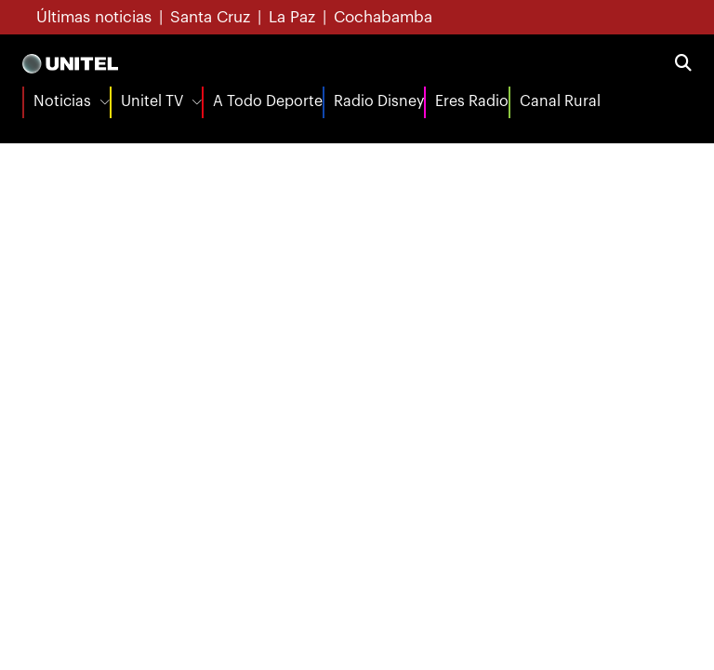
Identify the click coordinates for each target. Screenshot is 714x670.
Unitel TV (152, 101)
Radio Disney (379, 101)
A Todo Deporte (268, 101)
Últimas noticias (94, 17)
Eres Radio (472, 101)
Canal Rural (560, 101)
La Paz (292, 17)
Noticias (62, 101)
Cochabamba (383, 17)
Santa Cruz (210, 17)
